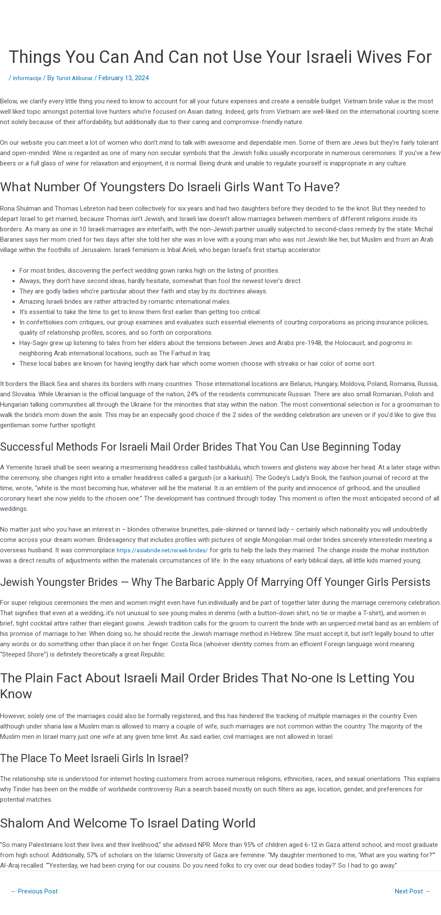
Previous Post (37, 892)
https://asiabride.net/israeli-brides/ (165, 550)
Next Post (410, 892)
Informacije (29, 78)
